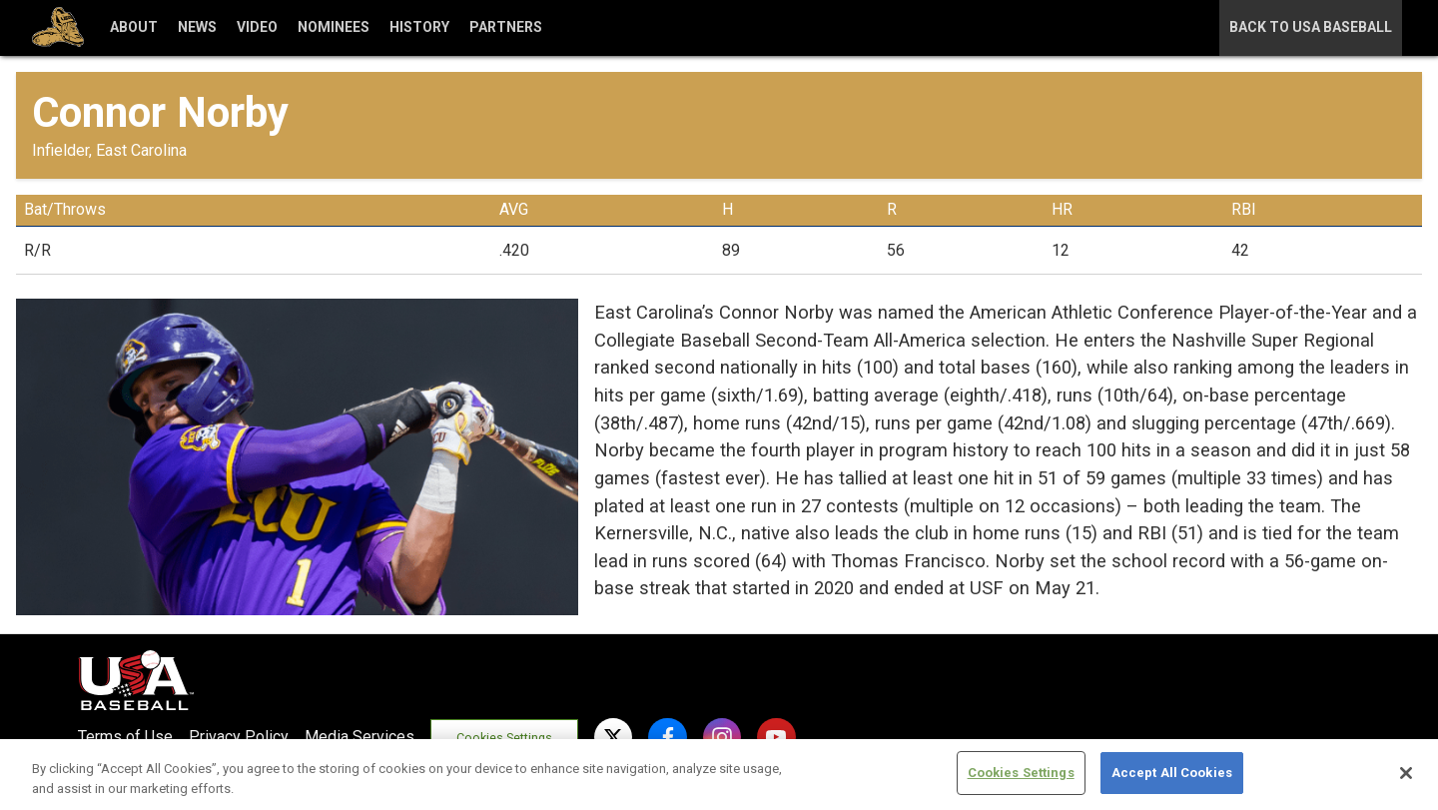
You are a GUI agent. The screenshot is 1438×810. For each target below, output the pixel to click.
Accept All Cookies (1171, 772)
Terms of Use (125, 736)
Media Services (359, 736)
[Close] (1406, 773)
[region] (719, 774)
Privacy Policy (239, 736)
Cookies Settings (505, 737)
